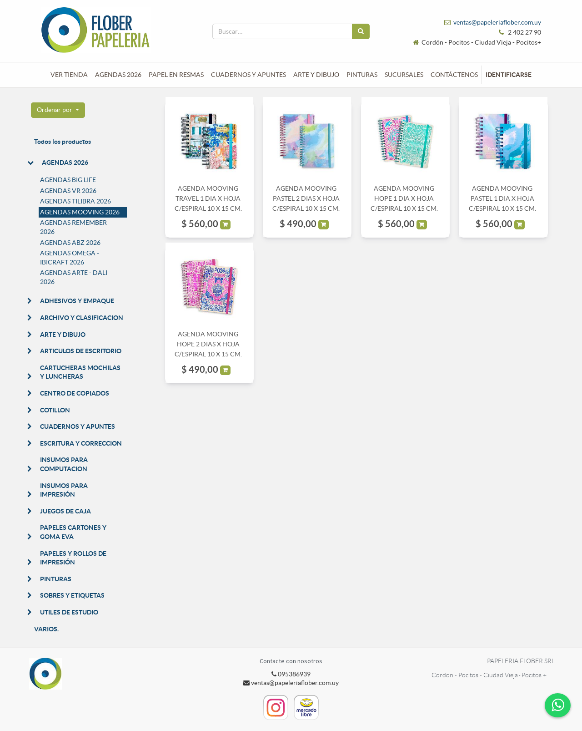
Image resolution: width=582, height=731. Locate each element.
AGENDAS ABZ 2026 (70, 242)
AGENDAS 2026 (65, 162)
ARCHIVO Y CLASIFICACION (81, 317)
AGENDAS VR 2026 (68, 190)
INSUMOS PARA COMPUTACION (64, 464)
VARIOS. (46, 629)
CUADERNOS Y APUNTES (77, 426)
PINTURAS (55, 579)
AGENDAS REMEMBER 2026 (73, 227)
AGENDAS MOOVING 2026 (80, 212)
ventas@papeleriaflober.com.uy (497, 22)
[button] (58, 110)
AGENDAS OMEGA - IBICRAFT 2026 (69, 257)
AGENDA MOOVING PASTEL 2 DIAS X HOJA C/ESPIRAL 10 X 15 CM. (306, 199)
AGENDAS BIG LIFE (68, 179)
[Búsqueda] (361, 31)
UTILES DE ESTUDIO (69, 612)
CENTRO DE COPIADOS (74, 393)
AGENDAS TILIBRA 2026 (75, 201)
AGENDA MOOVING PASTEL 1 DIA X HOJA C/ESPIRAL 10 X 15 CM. (502, 199)
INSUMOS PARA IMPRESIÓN (64, 490)
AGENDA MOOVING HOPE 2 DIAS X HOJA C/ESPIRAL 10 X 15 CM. (208, 344)
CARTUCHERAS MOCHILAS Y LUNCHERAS (80, 372)
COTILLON (55, 410)
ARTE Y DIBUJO (62, 334)
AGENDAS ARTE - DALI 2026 (73, 277)
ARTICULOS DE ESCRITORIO (80, 351)
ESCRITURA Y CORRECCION (81, 443)
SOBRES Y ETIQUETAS (72, 595)
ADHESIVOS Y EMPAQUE (77, 301)
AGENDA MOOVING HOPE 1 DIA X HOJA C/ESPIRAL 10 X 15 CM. (404, 199)
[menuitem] (69, 75)
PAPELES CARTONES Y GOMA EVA (73, 532)
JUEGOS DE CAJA (65, 511)
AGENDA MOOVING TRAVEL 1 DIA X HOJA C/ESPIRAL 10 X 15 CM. (208, 199)
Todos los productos (62, 141)
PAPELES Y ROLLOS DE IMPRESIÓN (73, 558)
